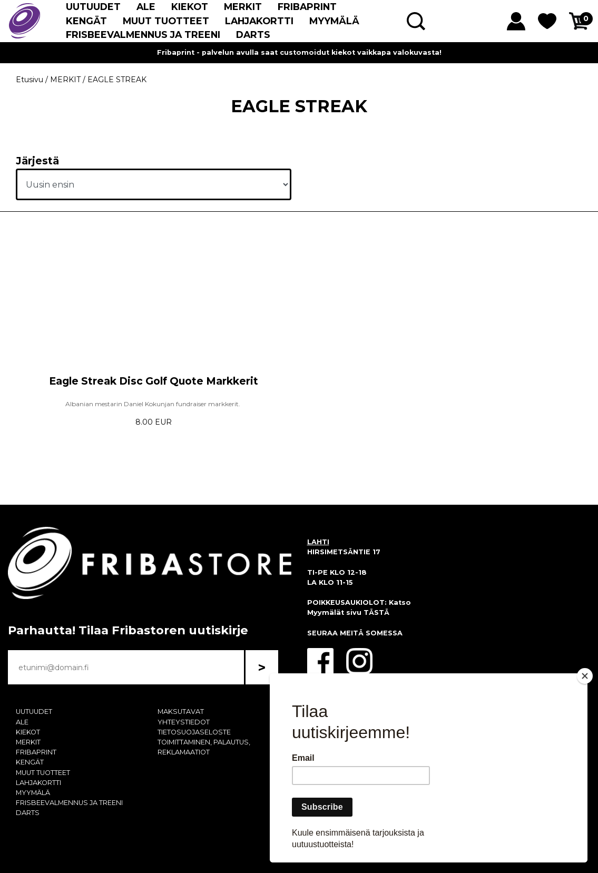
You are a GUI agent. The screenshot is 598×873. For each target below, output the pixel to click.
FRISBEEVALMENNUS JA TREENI (143, 34)
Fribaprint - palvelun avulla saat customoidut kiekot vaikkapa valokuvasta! (299, 52)
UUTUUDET (93, 6)
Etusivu (29, 79)
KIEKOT (189, 6)
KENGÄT (86, 20)
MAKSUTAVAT (181, 711)
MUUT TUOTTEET (166, 20)
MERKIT (243, 6)
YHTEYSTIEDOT (184, 722)
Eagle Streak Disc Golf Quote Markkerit (153, 381)
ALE (145, 6)
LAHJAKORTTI (259, 20)
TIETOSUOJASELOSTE (194, 732)
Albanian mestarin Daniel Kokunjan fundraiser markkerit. (153, 404)
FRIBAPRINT (307, 6)
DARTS (253, 34)
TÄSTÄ (376, 612)
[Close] (585, 676)
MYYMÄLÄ (334, 20)
